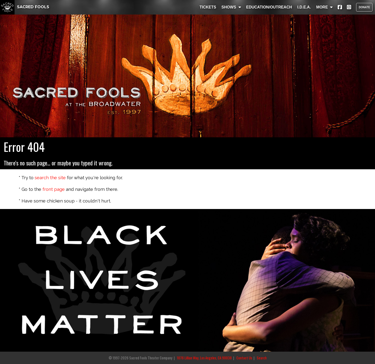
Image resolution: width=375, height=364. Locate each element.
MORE (324, 7)
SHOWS (231, 7)
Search (262, 357)
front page (53, 189)
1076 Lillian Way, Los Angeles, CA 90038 (204, 357)
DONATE (364, 7)
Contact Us (244, 357)
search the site (50, 177)
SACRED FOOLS (24, 7)
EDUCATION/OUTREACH (269, 7)
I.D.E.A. (304, 7)
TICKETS (207, 7)
